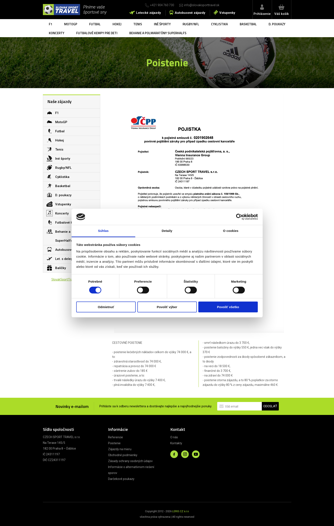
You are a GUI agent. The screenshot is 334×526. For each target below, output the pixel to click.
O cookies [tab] (230, 231)
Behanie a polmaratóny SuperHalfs (157, 33)
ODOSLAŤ (270, 406)
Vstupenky (227, 13)
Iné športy (162, 24)
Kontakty (176, 443)
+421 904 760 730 (162, 5)
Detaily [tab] (167, 231)
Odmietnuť (106, 307)
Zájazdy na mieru (119, 449)
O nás (174, 437)
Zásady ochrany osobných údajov (130, 461)
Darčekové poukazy (121, 479)
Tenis (137, 24)
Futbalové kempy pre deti (96, 33)
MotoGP (70, 24)
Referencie (115, 437)
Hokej (117, 24)
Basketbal (248, 24)
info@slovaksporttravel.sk (201, 5)
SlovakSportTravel (63, 279)
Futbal (95, 24)
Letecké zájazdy (148, 13)
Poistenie (114, 443)
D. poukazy (277, 24)
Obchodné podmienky (122, 455)
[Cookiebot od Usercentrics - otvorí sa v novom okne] (239, 217)
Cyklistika (219, 24)
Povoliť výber (167, 307)
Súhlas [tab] (103, 231)
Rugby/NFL (191, 24)
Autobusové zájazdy (190, 13)
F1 (50, 24)
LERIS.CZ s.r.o (180, 511)
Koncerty (56, 33)
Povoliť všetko (228, 307)
